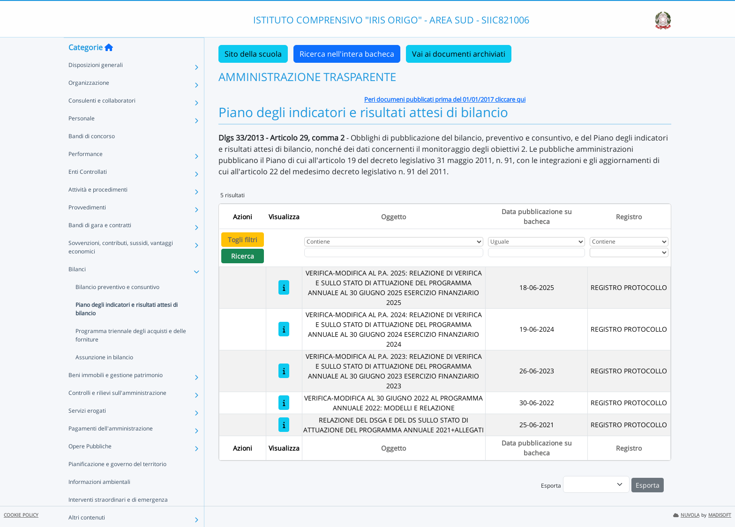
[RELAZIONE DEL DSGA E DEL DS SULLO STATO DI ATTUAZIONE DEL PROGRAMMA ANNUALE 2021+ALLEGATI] (283, 424)
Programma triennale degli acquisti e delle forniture (130, 354)
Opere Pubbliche (90, 465)
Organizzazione (88, 101)
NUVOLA (686, 515)
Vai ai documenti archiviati (458, 54)
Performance (85, 173)
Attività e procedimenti (98, 208)
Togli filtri (242, 239)
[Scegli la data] (536, 252)
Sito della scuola (253, 54)
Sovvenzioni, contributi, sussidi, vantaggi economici (120, 266)
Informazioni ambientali (99, 501)
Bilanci (77, 288)
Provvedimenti (87, 226)
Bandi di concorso (91, 155)
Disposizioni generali (95, 84)
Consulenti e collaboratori (101, 119)
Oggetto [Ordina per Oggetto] (393, 216)
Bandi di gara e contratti (99, 244)
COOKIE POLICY (21, 515)
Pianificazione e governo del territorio (117, 483)
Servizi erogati (87, 429)
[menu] (596, 484)
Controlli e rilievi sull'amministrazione (117, 412)
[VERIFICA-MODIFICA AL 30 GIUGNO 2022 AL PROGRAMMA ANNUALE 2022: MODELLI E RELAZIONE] (283, 402)
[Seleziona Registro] (629, 252)
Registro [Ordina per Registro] (629, 216)
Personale (81, 137)
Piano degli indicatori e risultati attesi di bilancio (126, 327)
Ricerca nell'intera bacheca (347, 54)
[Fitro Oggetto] (393, 252)
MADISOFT (719, 515)
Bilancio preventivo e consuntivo (117, 306)
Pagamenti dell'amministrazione (110, 447)
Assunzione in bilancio (104, 376)
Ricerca (242, 256)
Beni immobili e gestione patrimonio (115, 394)
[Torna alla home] (109, 66)
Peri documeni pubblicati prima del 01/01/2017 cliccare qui (444, 99)
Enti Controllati (87, 190)
